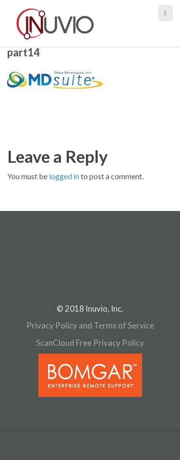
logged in (64, 176)
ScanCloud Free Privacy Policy (90, 343)
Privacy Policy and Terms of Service (90, 325)
